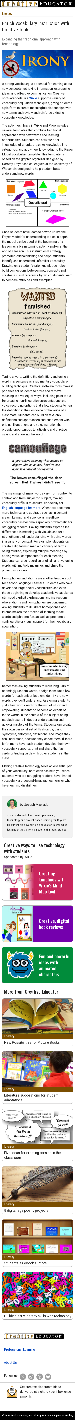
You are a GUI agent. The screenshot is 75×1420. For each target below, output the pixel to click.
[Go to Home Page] (37, 3)
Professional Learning (19, 1350)
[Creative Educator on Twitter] (22, 1376)
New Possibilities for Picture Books (32, 1042)
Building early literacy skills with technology (37, 1316)
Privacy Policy (65, 1415)
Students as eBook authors (25, 1263)
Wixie (33, 98)
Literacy (7, 14)
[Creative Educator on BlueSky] (47, 1376)
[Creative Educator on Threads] (38, 1376)
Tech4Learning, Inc (21, 1415)
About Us (10, 1363)
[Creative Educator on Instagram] (30, 1376)
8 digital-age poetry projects (26, 1211)
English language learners (21, 508)
